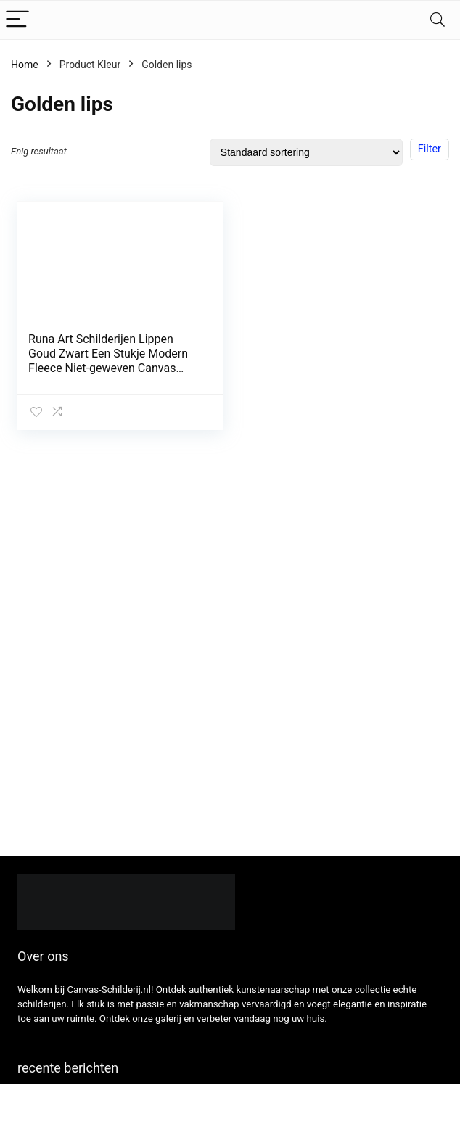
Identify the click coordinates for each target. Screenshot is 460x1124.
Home (24, 64)
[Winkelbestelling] (306, 152)
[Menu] (17, 20)
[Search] (437, 20)
